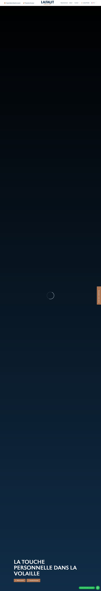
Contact (76, 2)
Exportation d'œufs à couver (12, 3)
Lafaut (70, 2)
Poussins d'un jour (28, 3)
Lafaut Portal (85, 3)
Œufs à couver (19, 580)
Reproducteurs (64, 2)
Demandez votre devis (99, 296)
